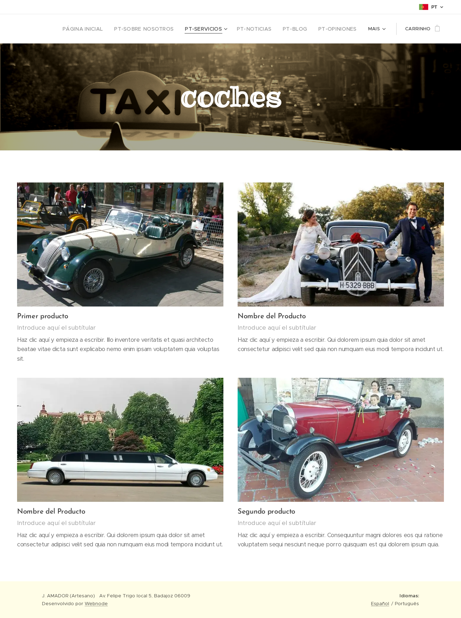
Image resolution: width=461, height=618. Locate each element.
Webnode (96, 604)
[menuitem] (82, 29)
